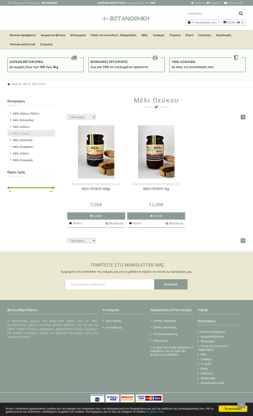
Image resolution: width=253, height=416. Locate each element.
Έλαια (189, 35)
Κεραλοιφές (223, 35)
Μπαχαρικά (78, 35)
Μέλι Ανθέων (19, 127)
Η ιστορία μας (112, 327)
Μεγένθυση (114, 223)
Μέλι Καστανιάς (20, 140)
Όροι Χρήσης (112, 320)
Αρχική (196, 3)
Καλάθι (96, 216)
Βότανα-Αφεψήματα (23, 35)
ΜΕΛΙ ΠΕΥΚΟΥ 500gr (96, 189)
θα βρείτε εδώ (179, 412)
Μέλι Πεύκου (39, 84)
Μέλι (145, 35)
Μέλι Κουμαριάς (21, 160)
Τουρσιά (174, 35)
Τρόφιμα (158, 35)
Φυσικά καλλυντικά (22, 44)
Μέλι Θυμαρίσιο (21, 146)
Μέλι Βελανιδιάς (21, 120)
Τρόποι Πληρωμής (163, 320)
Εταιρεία (213, 3)
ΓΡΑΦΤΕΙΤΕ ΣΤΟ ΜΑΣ (127, 265)
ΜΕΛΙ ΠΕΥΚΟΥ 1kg (156, 189)
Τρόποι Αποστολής (163, 327)
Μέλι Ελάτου (19, 153)
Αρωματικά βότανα (53, 35)
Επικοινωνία (233, 3)
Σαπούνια (204, 35)
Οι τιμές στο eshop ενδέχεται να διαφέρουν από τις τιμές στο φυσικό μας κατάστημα (171, 350)
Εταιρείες (46, 44)
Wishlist (75, 223)
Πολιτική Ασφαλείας (164, 334)
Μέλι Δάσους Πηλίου (24, 113)
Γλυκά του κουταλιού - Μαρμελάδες (113, 35)
